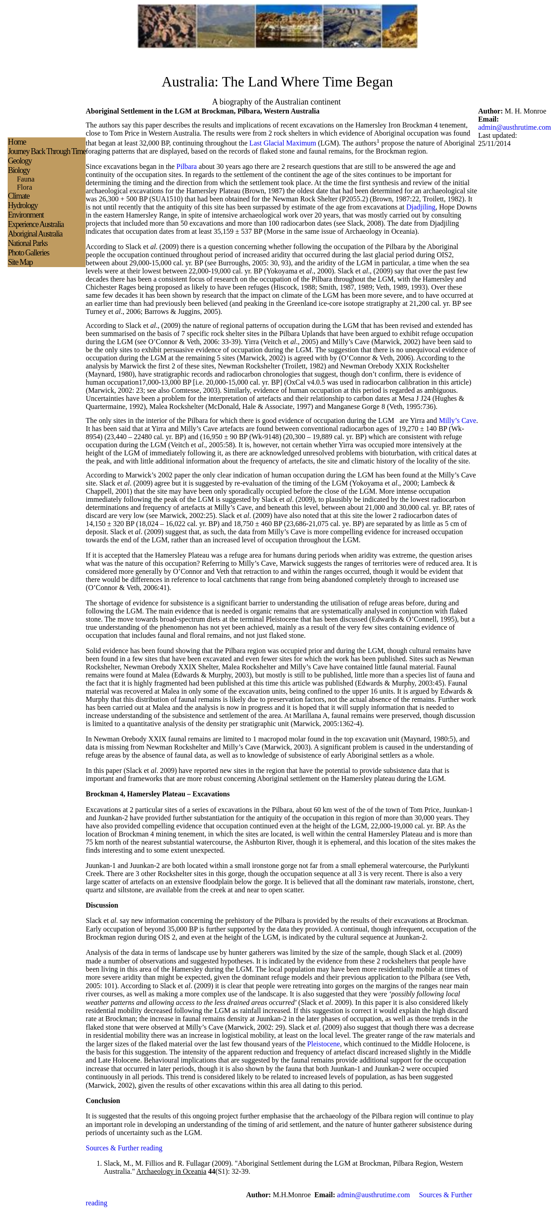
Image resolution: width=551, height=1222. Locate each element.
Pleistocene (323, 1044)
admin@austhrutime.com (514, 127)
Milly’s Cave (457, 420)
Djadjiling (421, 207)
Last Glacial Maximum (282, 143)
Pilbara (187, 166)
